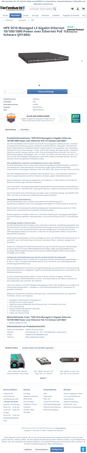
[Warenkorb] (83, 9)
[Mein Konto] (78, 9)
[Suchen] (54, 9)
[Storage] (35, 15)
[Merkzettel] (72, 9)
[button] (83, 449)
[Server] (26, 15)
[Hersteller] (16, 15)
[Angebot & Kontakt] (71, 15)
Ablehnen (28, 449)
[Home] (5, 15)
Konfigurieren (57, 449)
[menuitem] (43, 9)
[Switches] (45, 15)
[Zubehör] (56, 15)
